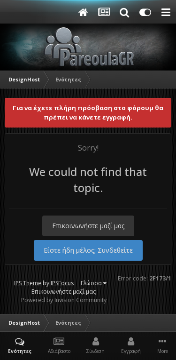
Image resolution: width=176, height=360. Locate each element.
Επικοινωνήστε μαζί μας (88, 225)
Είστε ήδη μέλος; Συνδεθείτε (88, 250)
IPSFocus (62, 283)
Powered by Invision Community (64, 300)
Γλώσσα (94, 283)
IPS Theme (27, 283)
